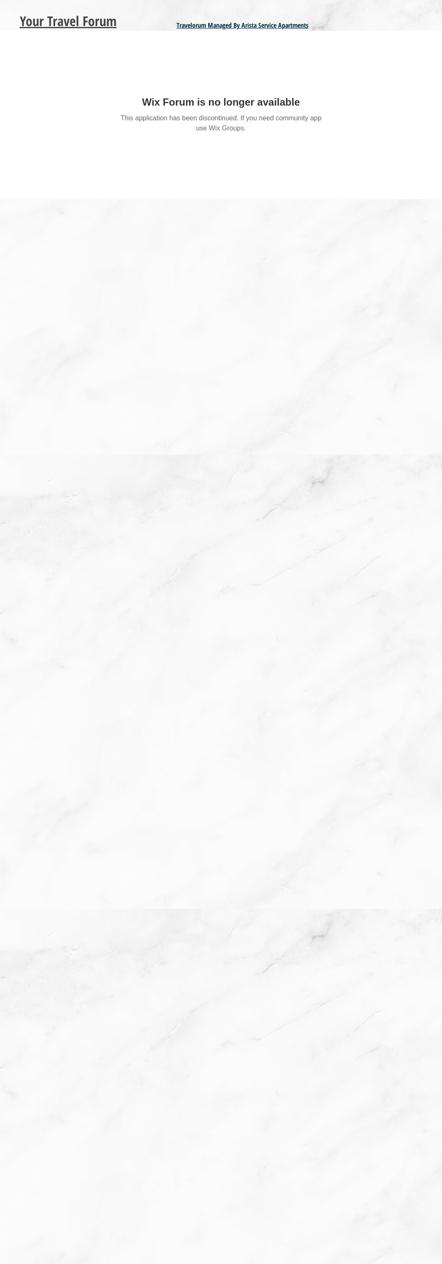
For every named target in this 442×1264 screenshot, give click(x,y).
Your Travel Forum (68, 21)
